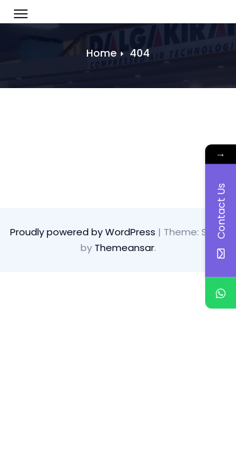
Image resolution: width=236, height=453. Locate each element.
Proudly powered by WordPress (84, 231)
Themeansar (124, 247)
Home (101, 53)
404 (140, 53)
